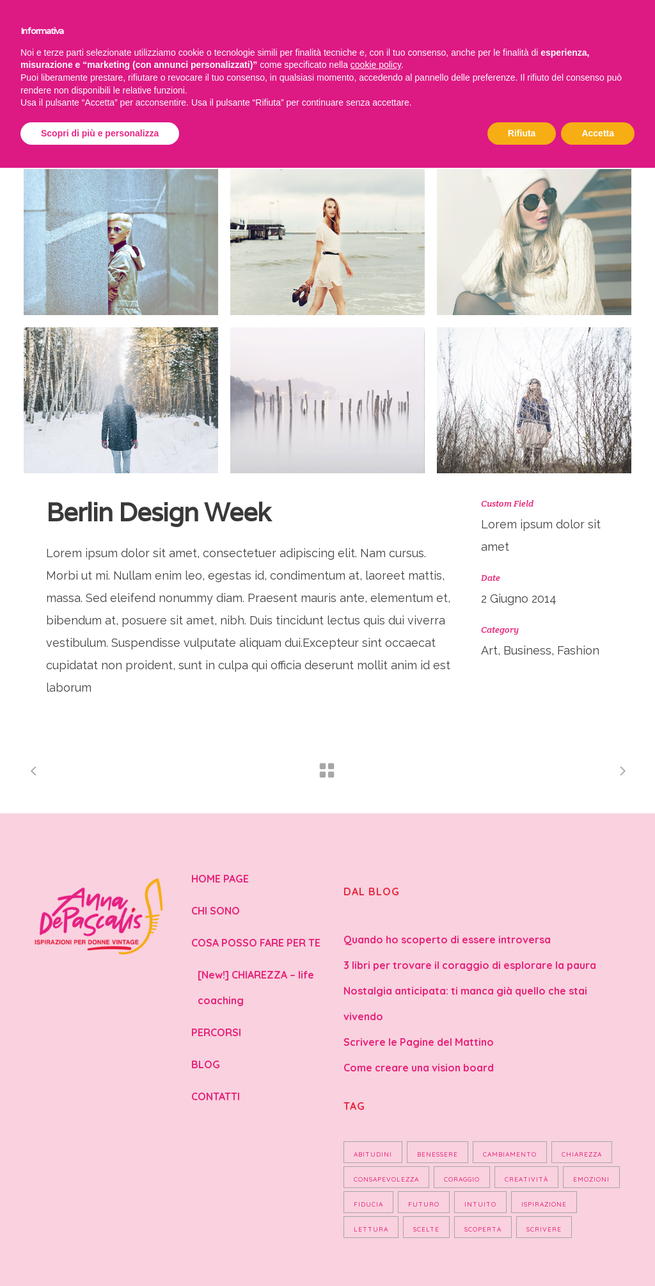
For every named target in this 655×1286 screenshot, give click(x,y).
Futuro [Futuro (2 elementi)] (423, 1204)
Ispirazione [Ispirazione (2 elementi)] (544, 1204)
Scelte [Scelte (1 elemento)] (426, 1229)
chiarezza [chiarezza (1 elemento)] (582, 1154)
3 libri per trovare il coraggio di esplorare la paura (469, 965)
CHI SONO (215, 910)
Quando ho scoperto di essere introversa (447, 939)
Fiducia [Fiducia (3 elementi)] (368, 1204)
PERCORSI (216, 1032)
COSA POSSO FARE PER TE (255, 942)
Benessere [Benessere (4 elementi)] (437, 1154)
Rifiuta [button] (522, 133)
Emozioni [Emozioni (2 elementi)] (591, 1179)
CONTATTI (215, 1096)
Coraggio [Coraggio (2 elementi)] (462, 1179)
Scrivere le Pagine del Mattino (418, 1042)
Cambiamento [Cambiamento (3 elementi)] (510, 1154)
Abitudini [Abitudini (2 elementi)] (373, 1154)
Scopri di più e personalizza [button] (100, 133)
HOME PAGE (220, 878)
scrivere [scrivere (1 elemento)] (544, 1229)
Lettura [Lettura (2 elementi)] (371, 1229)
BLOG (205, 1064)
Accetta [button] (597, 133)
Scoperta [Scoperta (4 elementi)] (482, 1229)
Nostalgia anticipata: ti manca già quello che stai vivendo (465, 1003)
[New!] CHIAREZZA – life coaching (256, 987)
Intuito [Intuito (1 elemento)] (480, 1204)
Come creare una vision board (418, 1067)
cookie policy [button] (376, 65)
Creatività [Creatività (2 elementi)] (526, 1179)
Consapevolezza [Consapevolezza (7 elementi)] (386, 1179)
